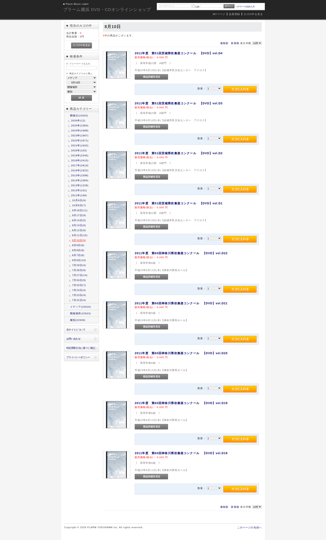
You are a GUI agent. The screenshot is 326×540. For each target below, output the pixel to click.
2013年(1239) (80, 185)
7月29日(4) (79, 265)
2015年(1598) (80, 175)
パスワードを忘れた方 (245, 6)
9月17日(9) (79, 215)
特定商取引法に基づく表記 (80, 347)
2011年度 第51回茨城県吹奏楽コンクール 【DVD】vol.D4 (179, 53)
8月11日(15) (80, 235)
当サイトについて (75, 329)
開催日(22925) (79, 115)
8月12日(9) (79, 230)
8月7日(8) (78, 255)
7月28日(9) (79, 270)
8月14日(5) (79, 220)
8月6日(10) (79, 260)
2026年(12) (78, 120)
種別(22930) (77, 320)
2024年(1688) (80, 130)
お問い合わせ (73, 338)
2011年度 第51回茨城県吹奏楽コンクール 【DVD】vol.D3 (179, 103)
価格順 (224, 43)
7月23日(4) (79, 295)
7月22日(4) (79, 300)
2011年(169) (79, 195)
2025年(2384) (80, 125)
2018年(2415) (80, 160)
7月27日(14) (80, 275)
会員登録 (234, 14)
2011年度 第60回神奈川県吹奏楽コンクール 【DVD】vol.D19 (181, 403)
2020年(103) (79, 150)
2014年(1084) (80, 180)
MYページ (219, 14)
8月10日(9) (79, 240)
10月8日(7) (79, 205)
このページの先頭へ (249, 527)
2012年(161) (79, 190)
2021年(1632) (80, 145)
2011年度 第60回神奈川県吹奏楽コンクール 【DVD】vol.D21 (181, 303)
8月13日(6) (79, 225)
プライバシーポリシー (78, 357)
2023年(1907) (80, 135)
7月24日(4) (79, 290)
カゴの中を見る (253, 14)
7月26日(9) (79, 280)
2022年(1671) (80, 140)
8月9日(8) (78, 245)
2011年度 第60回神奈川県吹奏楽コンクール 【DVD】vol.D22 (181, 253)
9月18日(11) (80, 210)
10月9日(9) (79, 200)
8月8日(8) (78, 250)
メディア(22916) (80, 306)
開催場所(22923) (80, 313)
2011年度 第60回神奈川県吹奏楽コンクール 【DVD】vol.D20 (181, 353)
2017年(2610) (80, 165)
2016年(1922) (80, 170)
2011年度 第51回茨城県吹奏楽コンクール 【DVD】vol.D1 (179, 203)
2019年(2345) (80, 155)
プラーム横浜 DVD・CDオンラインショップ (107, 9)
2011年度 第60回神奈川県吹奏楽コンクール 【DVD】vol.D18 (181, 453)
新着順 (235, 43)
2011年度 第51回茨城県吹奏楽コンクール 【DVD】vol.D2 (179, 153)
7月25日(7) (79, 285)
